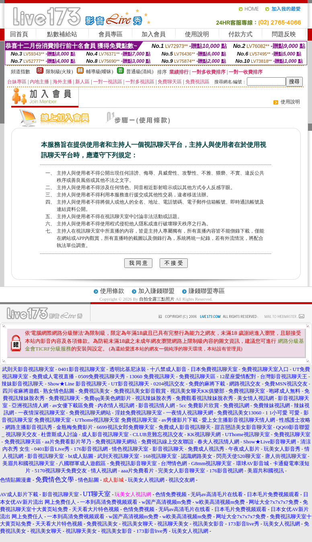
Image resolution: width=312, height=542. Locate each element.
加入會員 (154, 34)
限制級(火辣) (59, 71)
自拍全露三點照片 (156, 299)
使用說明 (197, 34)
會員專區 (111, 34)
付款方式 (240, 34)
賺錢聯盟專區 (207, 291)
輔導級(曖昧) (99, 71)
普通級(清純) (140, 71)
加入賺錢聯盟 (156, 291)
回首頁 (19, 34)
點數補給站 (62, 34)
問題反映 (284, 34)
